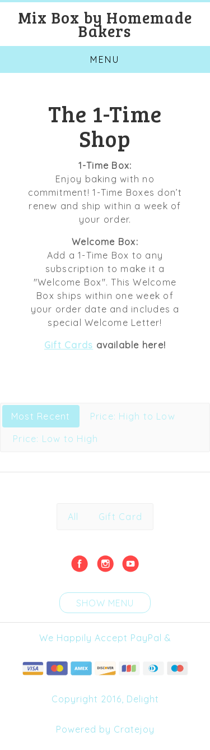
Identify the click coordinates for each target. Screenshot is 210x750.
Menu (105, 59)
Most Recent (41, 416)
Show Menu (105, 603)
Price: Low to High (55, 438)
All (73, 516)
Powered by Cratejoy (105, 729)
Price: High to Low (132, 416)
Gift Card (120, 516)
